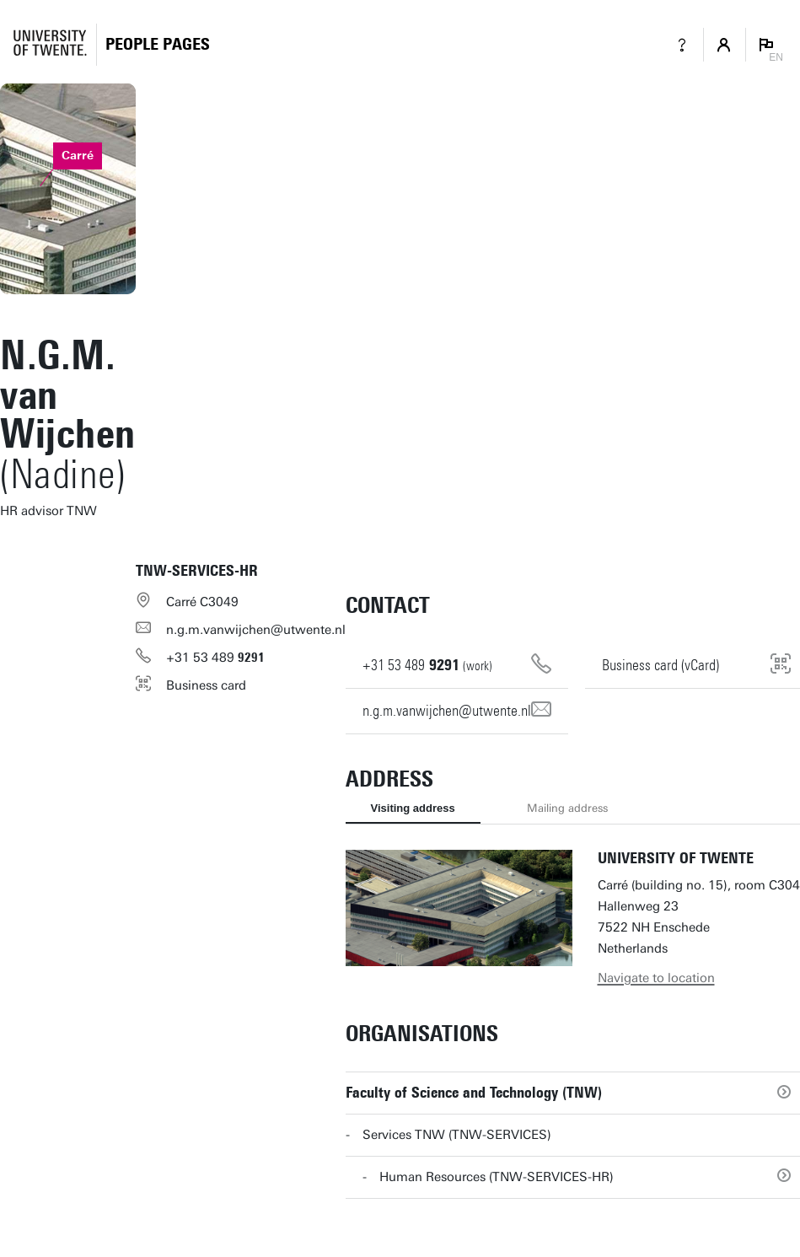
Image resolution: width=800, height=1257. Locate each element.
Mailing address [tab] (567, 808)
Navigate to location (656, 978)
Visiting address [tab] (413, 808)
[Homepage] (157, 44)
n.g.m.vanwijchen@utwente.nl (256, 629)
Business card (206, 685)
